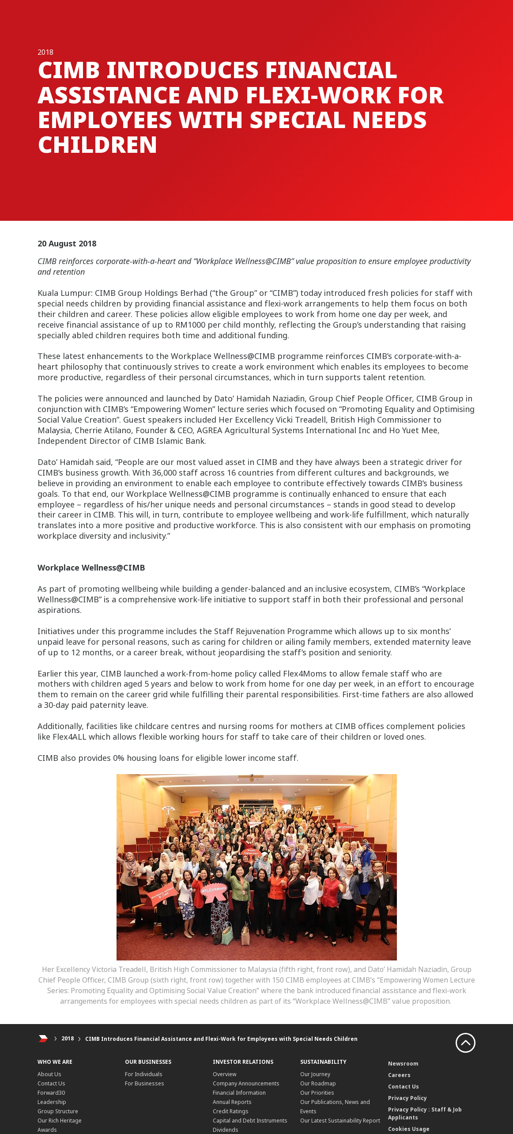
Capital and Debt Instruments (250, 1120)
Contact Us (51, 1083)
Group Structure (58, 1111)
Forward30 (51, 1092)
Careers (399, 1075)
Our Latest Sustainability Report (340, 1120)
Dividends (225, 1130)
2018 (67, 1039)
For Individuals (143, 1074)
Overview (224, 1074)
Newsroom (403, 1063)
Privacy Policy (407, 1098)
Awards (47, 1130)
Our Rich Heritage (60, 1120)
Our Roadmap (318, 1083)
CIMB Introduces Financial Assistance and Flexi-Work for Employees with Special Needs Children (221, 1039)
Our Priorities (317, 1092)
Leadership (52, 1102)
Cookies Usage (409, 1129)
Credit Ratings (231, 1111)
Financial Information (239, 1092)
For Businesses (144, 1083)
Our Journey (315, 1074)
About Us (49, 1074)
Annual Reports (232, 1102)
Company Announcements (246, 1083)
